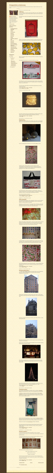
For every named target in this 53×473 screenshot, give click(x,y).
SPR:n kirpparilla (22, 199)
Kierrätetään (12, 34)
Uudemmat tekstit (21, 462)
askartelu (23, 460)
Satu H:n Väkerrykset (14, 43)
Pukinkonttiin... (22, 119)
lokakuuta (12, 67)
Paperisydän (12, 40)
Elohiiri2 (12, 30)
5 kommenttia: (30, 195)
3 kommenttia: (30, 87)
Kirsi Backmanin (30, 421)
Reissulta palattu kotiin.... (24, 270)
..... (19, 91)
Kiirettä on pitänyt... (13, 65)
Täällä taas (21, 11)
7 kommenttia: (30, 266)
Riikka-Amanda (13, 16)
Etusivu (31, 462)
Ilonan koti (12, 33)
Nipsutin (12, 37)
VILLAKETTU (13, 50)
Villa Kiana (12, 49)
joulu (22, 116)
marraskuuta (12, 66)
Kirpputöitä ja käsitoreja (17, 5)
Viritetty (36, 143)
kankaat (23, 88)
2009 (11, 55)
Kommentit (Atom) (24, 464)
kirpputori (27, 88)
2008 (11, 56)
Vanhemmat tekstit (41, 462)
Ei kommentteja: (31, 385)
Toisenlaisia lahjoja (23, 389)
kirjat (25, 88)
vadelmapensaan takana (14, 48)
